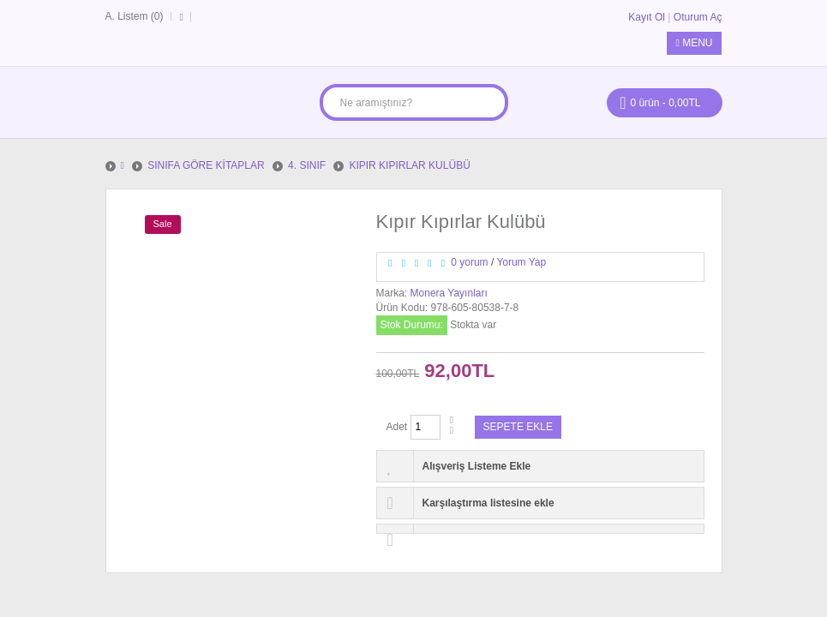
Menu (693, 43)
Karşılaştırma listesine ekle (488, 503)
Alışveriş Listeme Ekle (476, 466)
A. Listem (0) (134, 16)
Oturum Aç (698, 17)
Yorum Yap (521, 262)
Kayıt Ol (646, 17)
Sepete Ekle (518, 427)
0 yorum (469, 262)
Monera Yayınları (449, 293)
